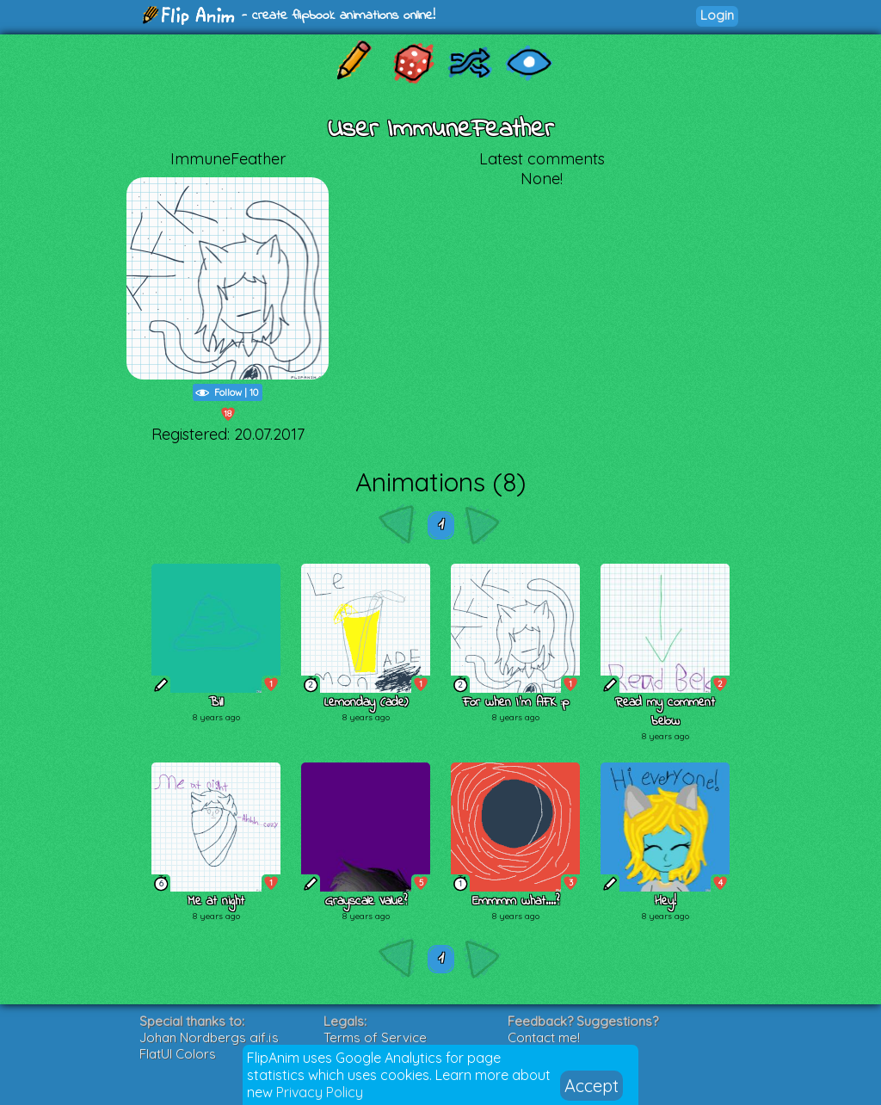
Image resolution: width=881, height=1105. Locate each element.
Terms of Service (375, 1037)
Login (717, 15)
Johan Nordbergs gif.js (209, 1037)
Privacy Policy (319, 1092)
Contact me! (544, 1037)
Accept (591, 1085)
